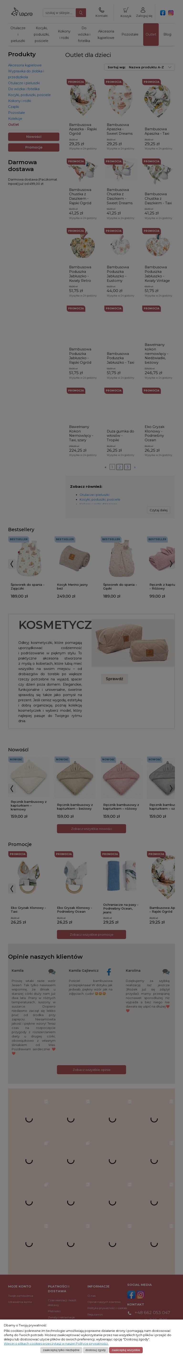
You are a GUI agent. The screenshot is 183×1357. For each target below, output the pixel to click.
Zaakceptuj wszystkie (126, 1350)
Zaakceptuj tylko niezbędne (61, 1350)
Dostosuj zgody (95, 1350)
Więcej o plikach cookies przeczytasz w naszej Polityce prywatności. (56, 1343)
